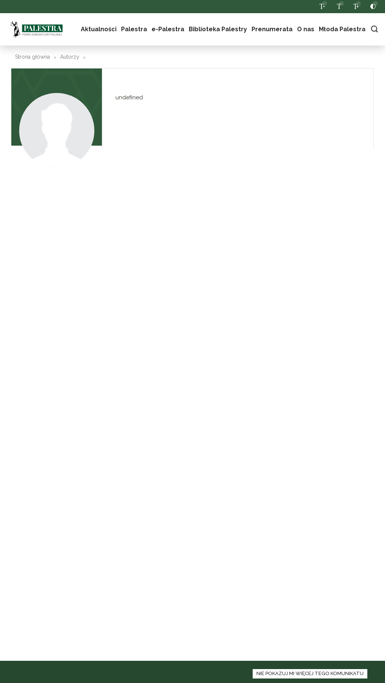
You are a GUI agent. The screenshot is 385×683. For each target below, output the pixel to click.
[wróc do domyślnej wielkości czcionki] (339, 6)
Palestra (134, 29)
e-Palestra (168, 29)
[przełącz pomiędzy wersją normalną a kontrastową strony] (372, 6)
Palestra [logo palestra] (36, 29)
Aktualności (99, 29)
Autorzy (69, 57)
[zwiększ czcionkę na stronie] (355, 6)
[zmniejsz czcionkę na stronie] (322, 6)
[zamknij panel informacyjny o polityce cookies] (310, 673)
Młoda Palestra (342, 29)
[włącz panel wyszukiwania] (374, 29)
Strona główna (32, 57)
